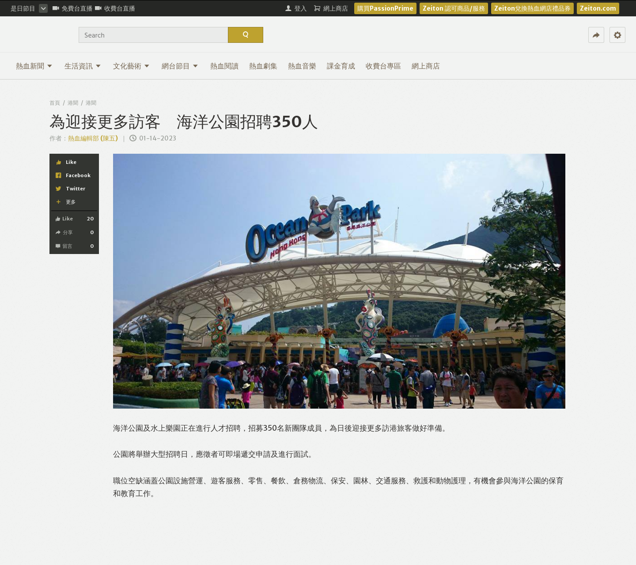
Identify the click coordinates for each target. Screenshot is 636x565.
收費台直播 (115, 8)
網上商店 (426, 65)
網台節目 (180, 65)
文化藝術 (131, 65)
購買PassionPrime (385, 8)
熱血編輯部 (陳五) (93, 138)
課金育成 (341, 65)
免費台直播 (73, 8)
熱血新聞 (34, 65)
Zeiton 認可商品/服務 (454, 8)
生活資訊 (82, 65)
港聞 (73, 102)
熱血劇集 (263, 65)
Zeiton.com (598, 8)
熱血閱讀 (224, 65)
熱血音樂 (302, 65)
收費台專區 (383, 65)
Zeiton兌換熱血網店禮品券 (532, 8)
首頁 (54, 102)
